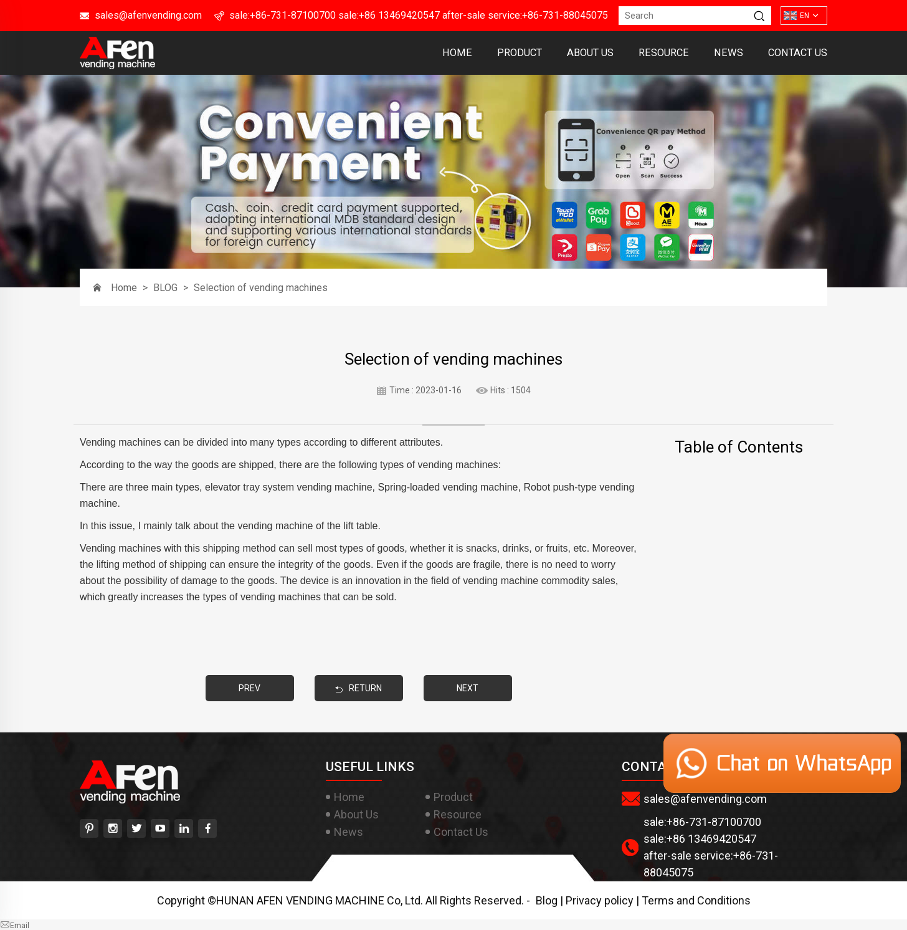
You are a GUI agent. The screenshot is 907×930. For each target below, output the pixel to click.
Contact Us (797, 53)
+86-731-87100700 (293, 15)
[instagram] (112, 828)
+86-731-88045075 (565, 15)
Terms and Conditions (696, 900)
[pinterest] (89, 828)
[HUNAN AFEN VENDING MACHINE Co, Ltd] (117, 64)
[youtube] (160, 828)
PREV (249, 688)
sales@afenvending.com (148, 15)
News (728, 53)
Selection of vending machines (261, 288)
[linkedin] (183, 828)
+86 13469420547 (399, 15)
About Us (590, 53)
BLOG (165, 288)
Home (457, 53)
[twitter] (136, 828)
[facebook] (207, 828)
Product (519, 53)
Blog (547, 900)
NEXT (467, 688)
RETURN (358, 688)
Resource (664, 53)
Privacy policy (600, 900)
